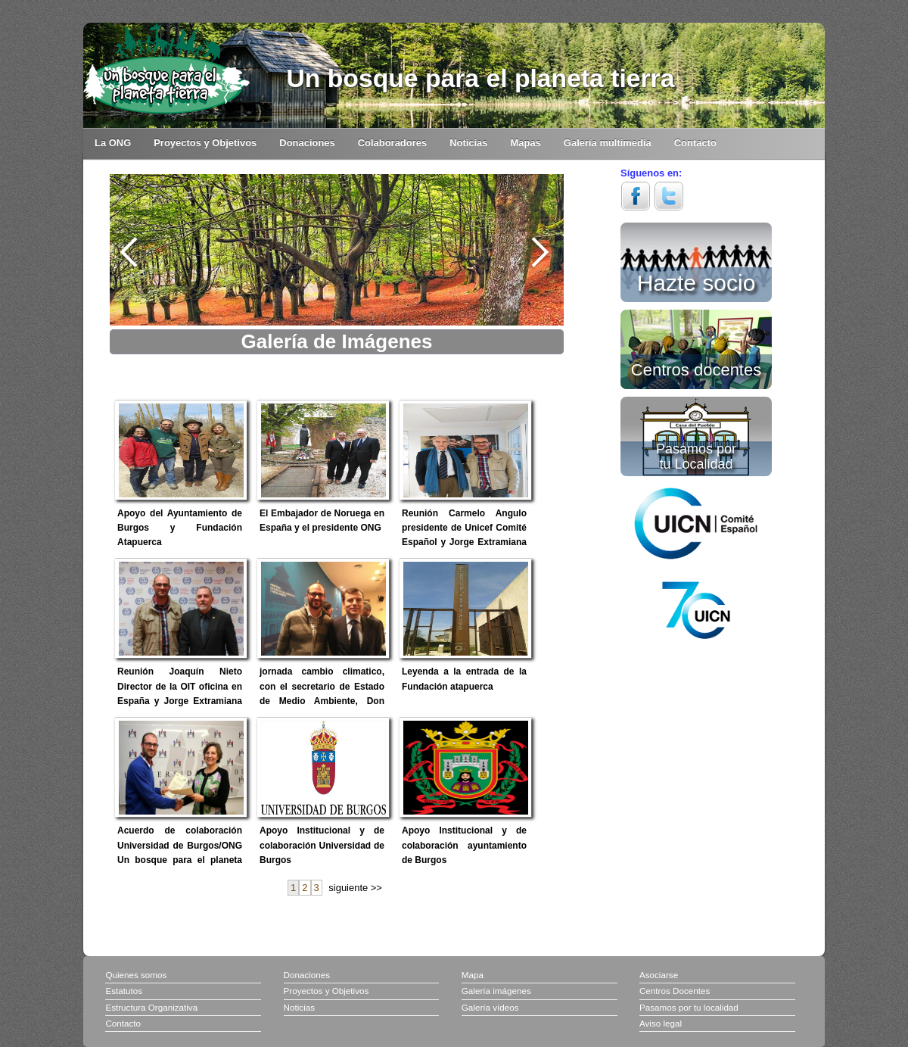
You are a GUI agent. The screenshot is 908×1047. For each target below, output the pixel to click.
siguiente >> (355, 887)
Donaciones (306, 142)
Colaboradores (392, 142)
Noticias (468, 142)
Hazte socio (696, 280)
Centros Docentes (674, 991)
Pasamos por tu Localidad (696, 456)
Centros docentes (696, 368)
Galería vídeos (490, 1007)
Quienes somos (135, 975)
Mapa (473, 975)
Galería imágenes (496, 991)
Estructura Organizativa (151, 1007)
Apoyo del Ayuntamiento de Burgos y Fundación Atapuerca (179, 528)
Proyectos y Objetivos (205, 142)
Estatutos (123, 991)
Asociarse (658, 975)
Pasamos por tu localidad (689, 1007)
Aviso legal (660, 1023)
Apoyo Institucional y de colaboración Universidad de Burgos (322, 845)
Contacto (695, 142)
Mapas (526, 142)
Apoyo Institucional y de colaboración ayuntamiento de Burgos (464, 845)
